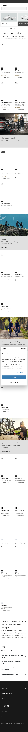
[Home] (5, 5)
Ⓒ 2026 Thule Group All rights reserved (10, 723)
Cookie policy (4, 714)
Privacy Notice (4, 711)
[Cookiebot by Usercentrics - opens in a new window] (20, 349)
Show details (20, 372)
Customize (14, 382)
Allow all (14, 377)
